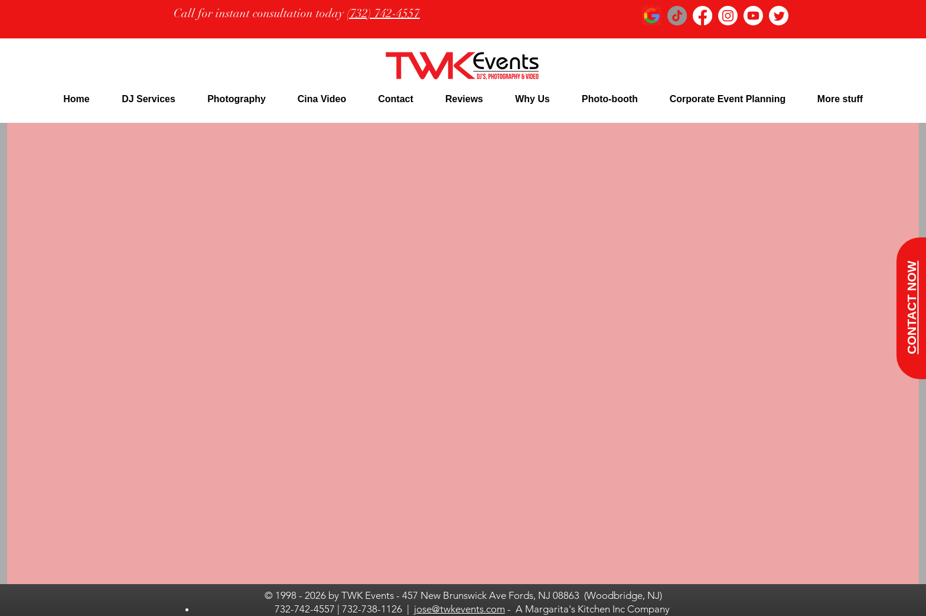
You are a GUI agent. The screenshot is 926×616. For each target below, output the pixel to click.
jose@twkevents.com (459, 609)
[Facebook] (702, 15)
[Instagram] (728, 15)
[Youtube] (753, 15)
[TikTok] (677, 15)
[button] (148, 99)
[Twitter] (778, 15)
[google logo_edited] (651, 15)
